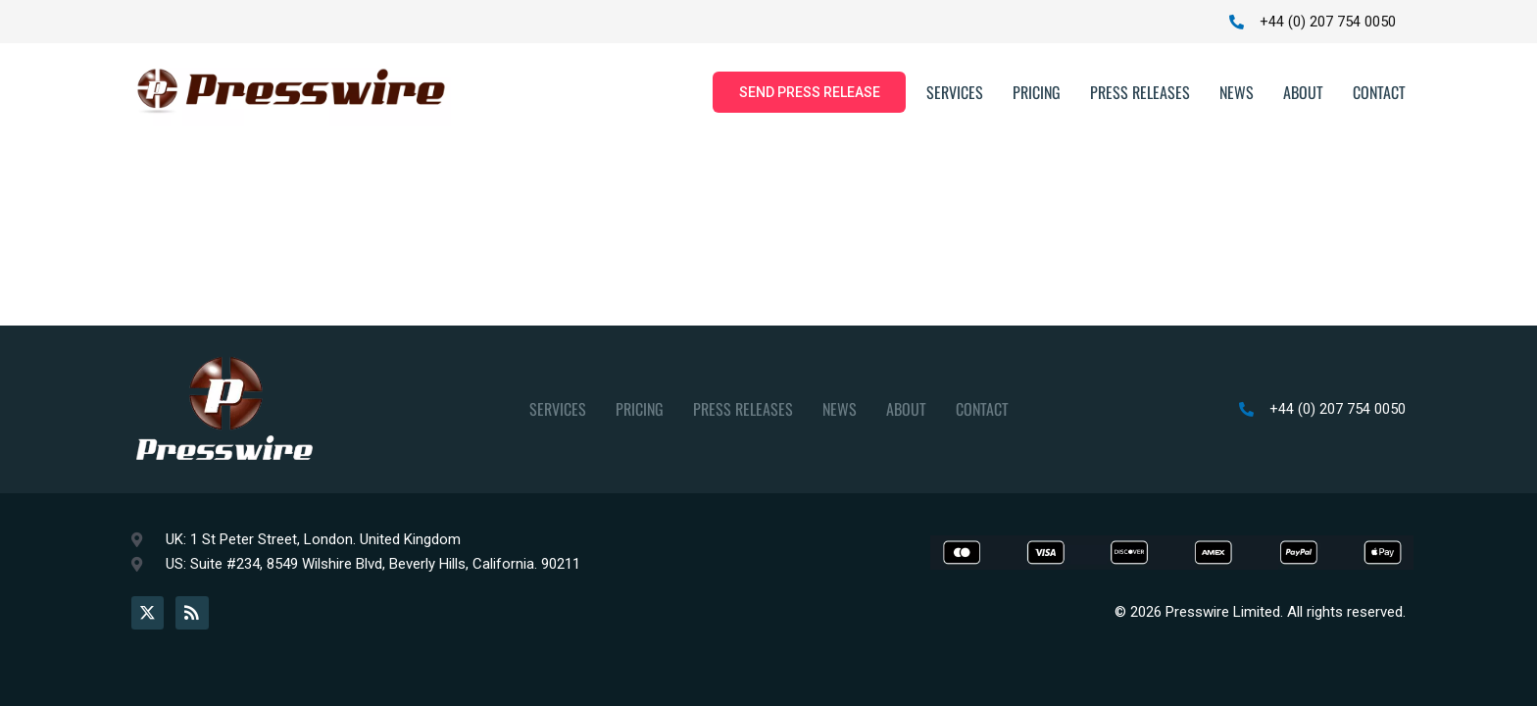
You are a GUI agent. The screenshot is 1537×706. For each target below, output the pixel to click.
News (1236, 93)
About (1303, 93)
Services (954, 93)
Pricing (1037, 93)
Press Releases (1140, 93)
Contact (1379, 93)
